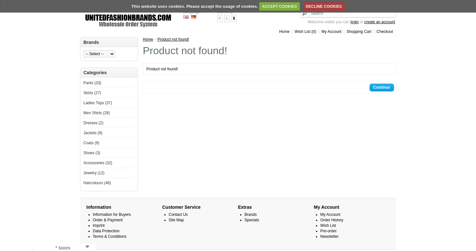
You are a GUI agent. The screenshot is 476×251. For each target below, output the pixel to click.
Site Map (176, 220)
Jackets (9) (93, 133)
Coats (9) (91, 143)
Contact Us (178, 214)
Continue (381, 87)
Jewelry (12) (94, 173)
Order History (331, 220)
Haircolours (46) (97, 183)
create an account (379, 22)
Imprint (99, 225)
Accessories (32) (98, 163)
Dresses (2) (94, 123)
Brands (251, 214)
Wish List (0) (305, 31)
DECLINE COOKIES (324, 6)
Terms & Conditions (110, 236)
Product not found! (173, 39)
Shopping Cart (359, 31)
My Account (331, 31)
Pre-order (328, 231)
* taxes (63, 247)
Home (284, 31)
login (354, 22)
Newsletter (329, 236)
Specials (252, 220)
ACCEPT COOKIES (279, 6)
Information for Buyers (112, 214)
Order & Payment (108, 220)
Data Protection (106, 231)
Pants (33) (92, 83)
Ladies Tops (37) (98, 103)
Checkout (385, 31)
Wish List (328, 225)
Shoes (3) (92, 153)
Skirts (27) (92, 93)
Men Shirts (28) (97, 113)
